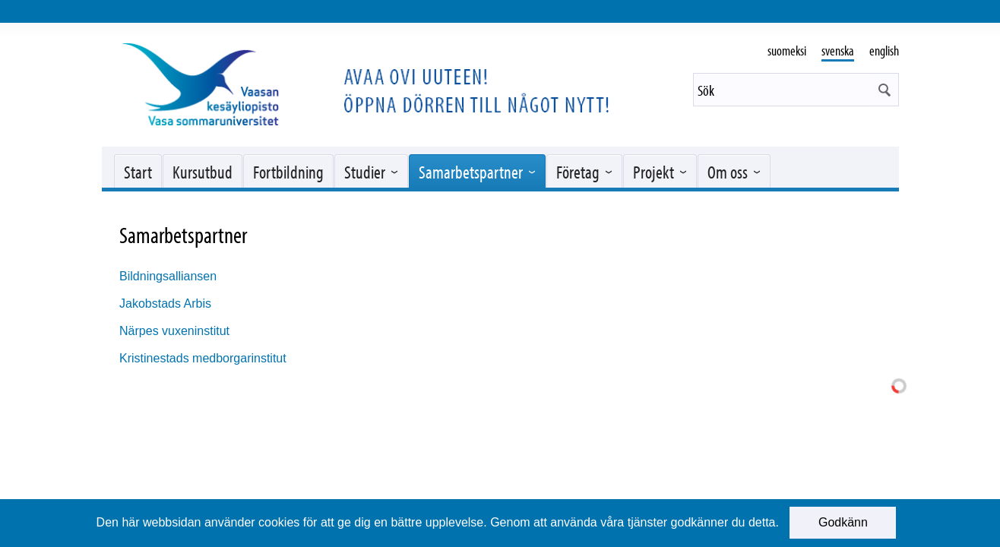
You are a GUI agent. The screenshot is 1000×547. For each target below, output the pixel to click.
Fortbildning (288, 171)
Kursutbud (202, 171)
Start (138, 171)
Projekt (653, 171)
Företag (578, 171)
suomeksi (786, 50)
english (884, 50)
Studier (364, 171)
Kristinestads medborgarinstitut (202, 358)
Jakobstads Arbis (165, 303)
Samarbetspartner (471, 171)
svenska (837, 50)
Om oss (727, 171)
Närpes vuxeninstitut (174, 330)
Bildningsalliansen (168, 276)
